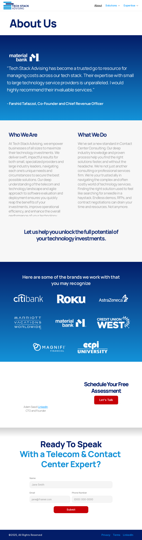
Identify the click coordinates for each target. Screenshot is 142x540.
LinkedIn (43, 407)
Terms (116, 534)
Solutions (111, 5)
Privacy (105, 534)
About (98, 5)
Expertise (129, 5)
